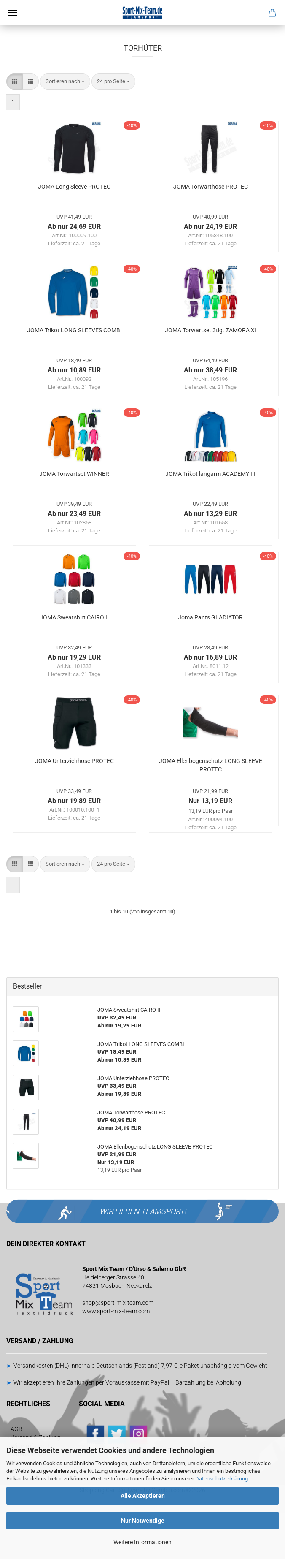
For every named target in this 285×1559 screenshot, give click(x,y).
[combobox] (65, 127)
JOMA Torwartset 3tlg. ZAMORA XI (210, 375)
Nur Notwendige (142, 1520)
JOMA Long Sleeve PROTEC (74, 231)
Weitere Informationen (142, 1542)
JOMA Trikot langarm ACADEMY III (210, 519)
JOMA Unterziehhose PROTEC (74, 806)
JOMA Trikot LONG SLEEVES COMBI (74, 375)
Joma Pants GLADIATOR (210, 662)
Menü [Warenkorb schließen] (12, 12)
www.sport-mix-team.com (116, 1356)
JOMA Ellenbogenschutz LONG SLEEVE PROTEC (210, 810)
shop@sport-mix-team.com (117, 1347)
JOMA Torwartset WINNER (74, 519)
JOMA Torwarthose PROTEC (210, 231)
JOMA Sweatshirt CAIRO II (74, 662)
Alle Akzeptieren (143, 1495)
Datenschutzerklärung (221, 1478)
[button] (14, 127)
